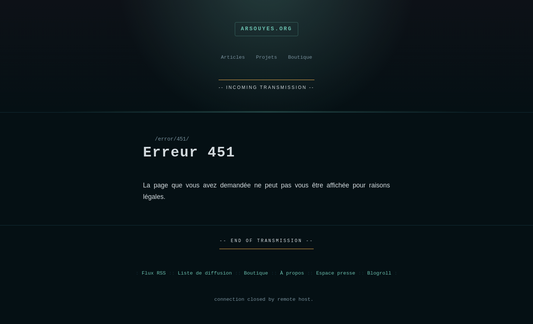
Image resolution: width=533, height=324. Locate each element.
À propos (292, 273)
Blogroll (379, 273)
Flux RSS (154, 273)
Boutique (300, 57)
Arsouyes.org (266, 29)
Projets (266, 57)
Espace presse (335, 273)
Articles (233, 57)
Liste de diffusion (205, 273)
